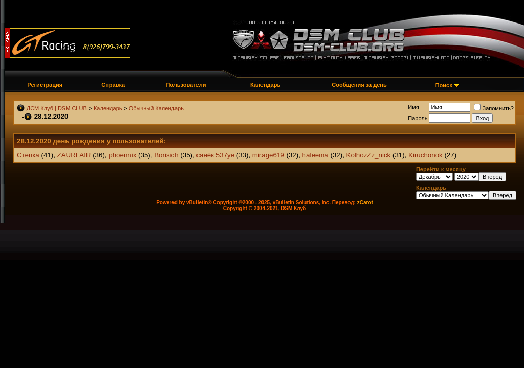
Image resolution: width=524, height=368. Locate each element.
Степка (28, 155)
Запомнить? (494, 108)
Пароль (417, 118)
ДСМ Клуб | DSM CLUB (57, 108)
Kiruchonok (425, 155)
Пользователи (186, 85)
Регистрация (44, 85)
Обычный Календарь (156, 108)
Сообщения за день (359, 85)
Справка (113, 85)
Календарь (265, 85)
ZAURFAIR (74, 155)
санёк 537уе (215, 155)
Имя (413, 107)
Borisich (166, 155)
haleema (315, 155)
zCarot (365, 202)
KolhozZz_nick (368, 155)
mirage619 (268, 155)
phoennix (122, 155)
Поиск (443, 85)
